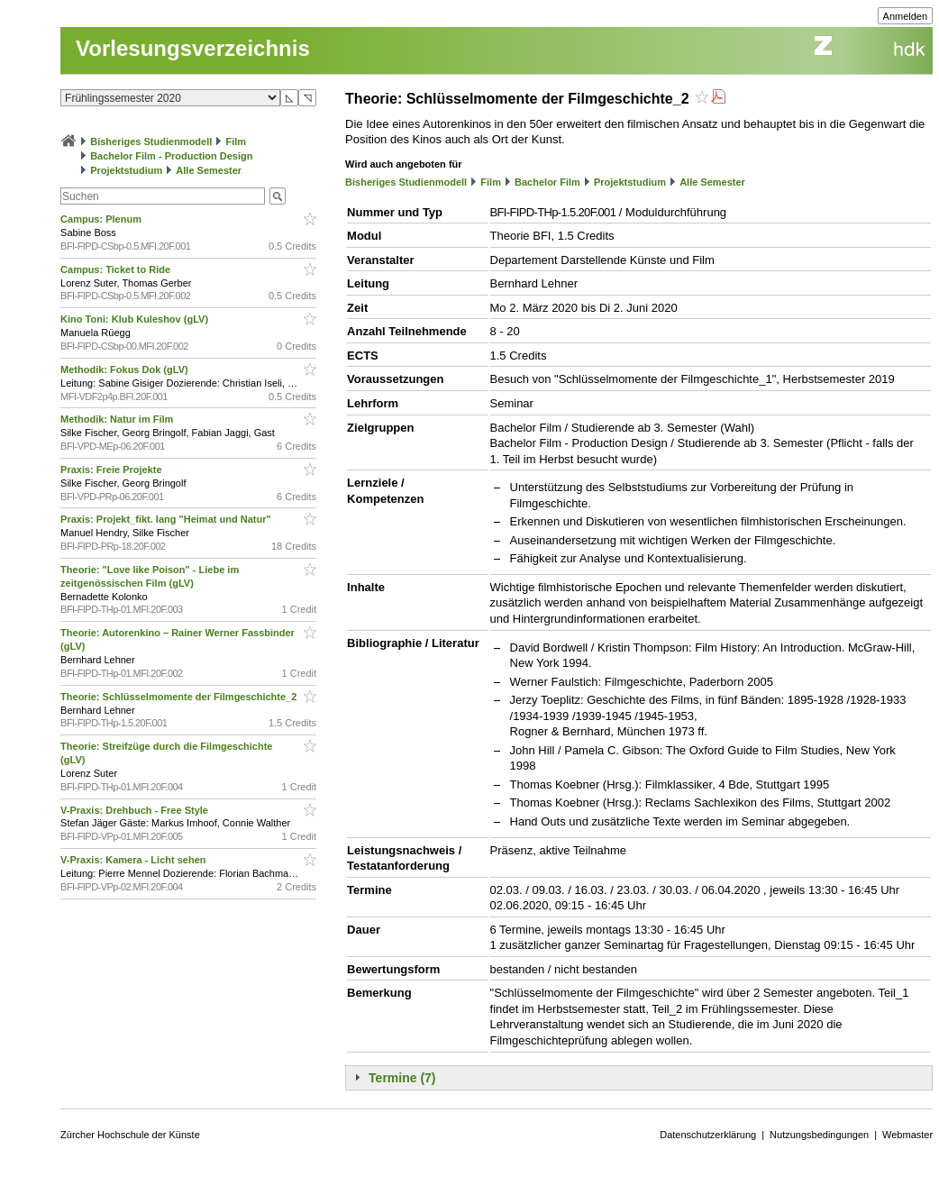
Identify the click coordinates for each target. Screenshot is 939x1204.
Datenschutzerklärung (708, 1134)
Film (235, 141)
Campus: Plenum (102, 219)
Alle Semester (209, 170)
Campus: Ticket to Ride (116, 269)
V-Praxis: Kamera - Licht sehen (134, 859)
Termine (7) (402, 1078)
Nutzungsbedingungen (819, 1134)
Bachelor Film (547, 182)
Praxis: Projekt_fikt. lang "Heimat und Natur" (167, 519)
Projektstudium (126, 170)
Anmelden (905, 16)
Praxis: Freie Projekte (112, 469)
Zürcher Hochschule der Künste (130, 1134)
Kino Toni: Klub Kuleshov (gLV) (135, 319)
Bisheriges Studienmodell (151, 141)
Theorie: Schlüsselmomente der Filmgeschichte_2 (179, 696)
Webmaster (907, 1134)
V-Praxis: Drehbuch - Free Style (135, 810)
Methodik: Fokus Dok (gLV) (125, 369)
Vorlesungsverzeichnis (193, 48)
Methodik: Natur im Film (118, 419)
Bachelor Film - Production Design (171, 155)
